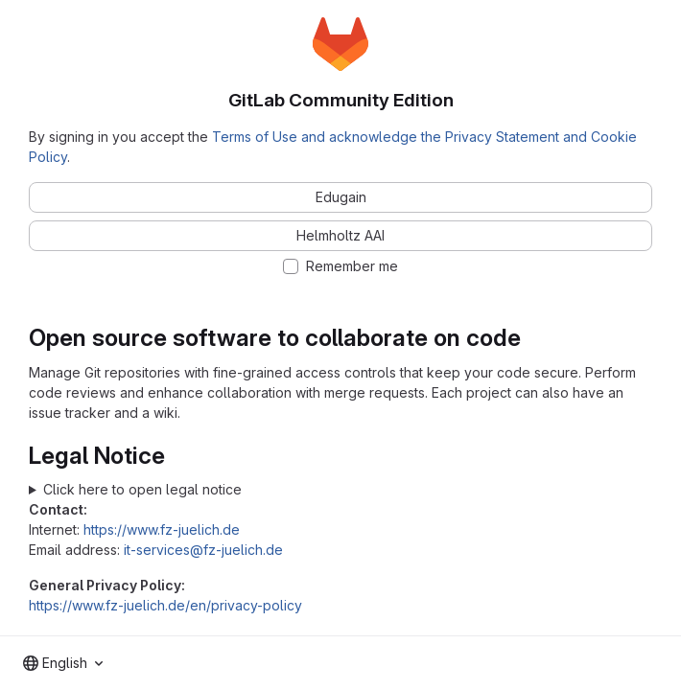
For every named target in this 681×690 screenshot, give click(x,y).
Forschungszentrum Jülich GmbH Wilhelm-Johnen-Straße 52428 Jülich (340, 489)
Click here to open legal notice (142, 489)
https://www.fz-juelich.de (161, 529)
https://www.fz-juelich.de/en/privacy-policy (165, 605)
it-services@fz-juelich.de (203, 549)
